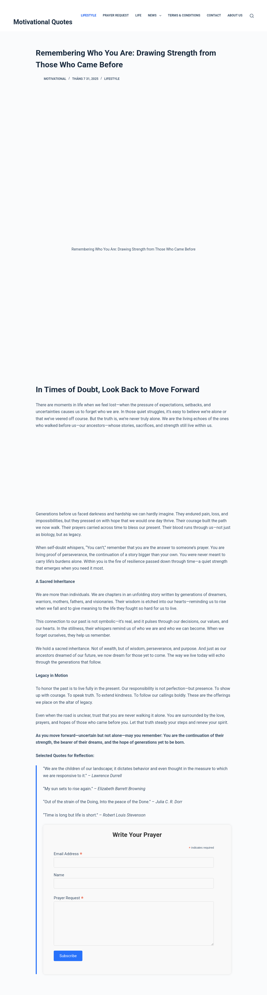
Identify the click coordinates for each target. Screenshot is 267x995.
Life (138, 15)
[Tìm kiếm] (252, 16)
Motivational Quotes (42, 22)
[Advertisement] (133, 313)
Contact (214, 15)
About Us (235, 15)
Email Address (68, 853)
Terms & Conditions (184, 15)
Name (59, 875)
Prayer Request (116, 15)
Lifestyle (88, 15)
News (155, 16)
